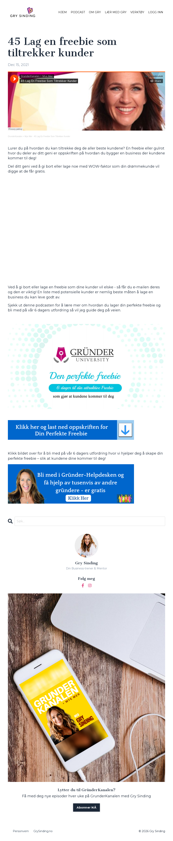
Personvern (21, 832)
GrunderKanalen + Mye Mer (20, 136)
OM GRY (95, 12)
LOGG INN (155, 12)
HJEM (62, 12)
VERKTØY (137, 12)
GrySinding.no (43, 832)
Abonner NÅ (86, 808)
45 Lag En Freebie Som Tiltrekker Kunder (52, 136)
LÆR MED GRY (115, 12)
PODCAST (78, 12)
